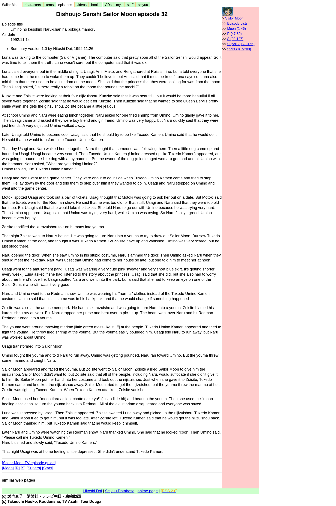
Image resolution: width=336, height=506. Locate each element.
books (95, 5)
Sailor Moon (12, 5)
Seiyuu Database (119, 491)
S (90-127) (235, 39)
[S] (23, 468)
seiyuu (143, 5)
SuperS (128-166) (240, 44)
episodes (65, 5)
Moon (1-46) (236, 28)
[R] (17, 468)
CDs (108, 5)
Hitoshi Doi (92, 491)
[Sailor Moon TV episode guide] (29, 463)
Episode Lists (237, 23)
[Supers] (34, 468)
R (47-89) (234, 34)
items (50, 5)
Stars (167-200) (239, 49)
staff (130, 5)
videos (81, 5)
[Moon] (8, 468)
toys (119, 5)
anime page (148, 491)
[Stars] (47, 468)
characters (33, 5)
